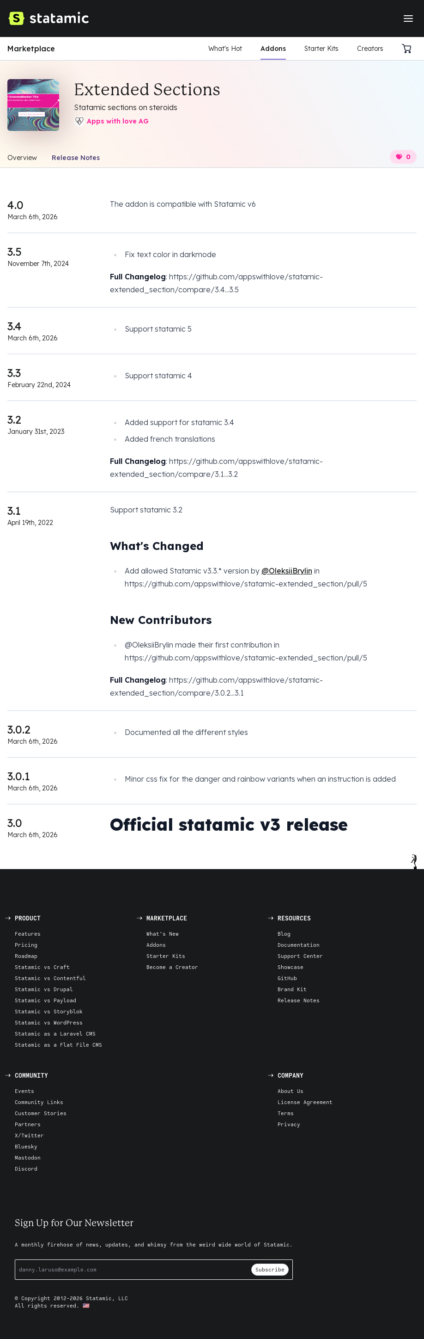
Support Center (300, 955)
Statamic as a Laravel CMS (55, 1033)
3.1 (14, 511)
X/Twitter (29, 1135)
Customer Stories (41, 1113)
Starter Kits (321, 48)
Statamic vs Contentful (50, 978)
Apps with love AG (111, 121)
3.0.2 (18, 729)
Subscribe (270, 1269)
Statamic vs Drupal (44, 989)
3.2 (14, 419)
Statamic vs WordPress (49, 1022)
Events (24, 1090)
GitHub (287, 978)
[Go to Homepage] (48, 18)
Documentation (299, 944)
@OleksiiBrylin (286, 570)
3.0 (14, 823)
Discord (26, 1168)
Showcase (290, 966)
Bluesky (26, 1146)
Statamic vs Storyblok (49, 1011)
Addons (273, 48)
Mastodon (28, 1157)
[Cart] (409, 48)
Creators (370, 48)
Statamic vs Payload (45, 1000)
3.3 (14, 373)
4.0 (15, 205)
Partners (28, 1124)
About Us (290, 1090)
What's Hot (225, 48)
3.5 (14, 252)
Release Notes (76, 158)
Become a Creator (172, 966)
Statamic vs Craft (42, 966)
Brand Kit (292, 989)
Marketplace (31, 48)
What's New (162, 933)
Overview (22, 158)
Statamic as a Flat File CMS (58, 1044)
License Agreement (305, 1101)
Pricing (26, 944)
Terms (286, 1113)
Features (28, 933)
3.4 (14, 326)
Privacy (289, 1124)
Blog (284, 933)
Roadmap (26, 955)
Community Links (39, 1101)
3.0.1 (18, 776)
